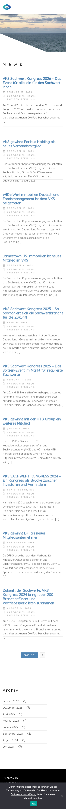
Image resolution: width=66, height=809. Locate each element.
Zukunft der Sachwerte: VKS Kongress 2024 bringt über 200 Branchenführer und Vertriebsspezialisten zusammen (28, 620)
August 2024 (10, 740)
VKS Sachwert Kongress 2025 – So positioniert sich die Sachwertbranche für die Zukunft (33, 337)
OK (34, 804)
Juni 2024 (8, 746)
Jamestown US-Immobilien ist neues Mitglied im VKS (32, 282)
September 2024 (13, 733)
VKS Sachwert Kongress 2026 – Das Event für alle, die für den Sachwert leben (32, 82)
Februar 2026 (11, 701)
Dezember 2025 (12, 707)
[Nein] (61, 796)
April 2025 (9, 714)
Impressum (11, 778)
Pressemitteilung (21, 100)
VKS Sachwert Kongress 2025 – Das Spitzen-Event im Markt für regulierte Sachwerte (33, 394)
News (31, 96)
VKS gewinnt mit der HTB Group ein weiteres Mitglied (32, 445)
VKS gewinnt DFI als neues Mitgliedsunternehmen (24, 559)
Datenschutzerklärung (23, 794)
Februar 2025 (11, 720)
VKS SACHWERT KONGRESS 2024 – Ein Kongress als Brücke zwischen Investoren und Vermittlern (32, 504)
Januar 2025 (10, 727)
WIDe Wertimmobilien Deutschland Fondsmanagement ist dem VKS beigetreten (31, 222)
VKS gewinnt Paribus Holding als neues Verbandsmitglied (29, 167)
